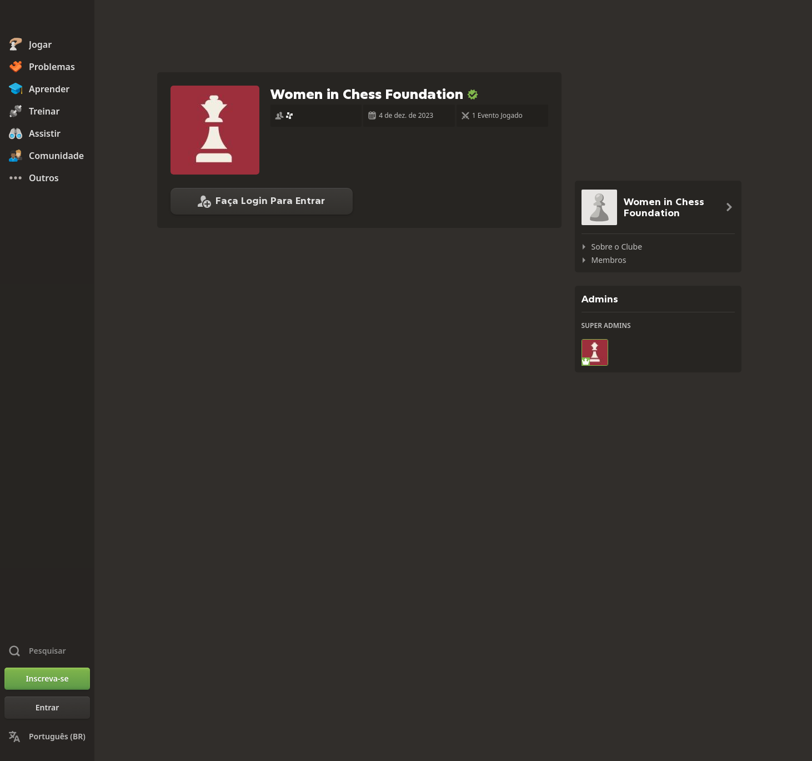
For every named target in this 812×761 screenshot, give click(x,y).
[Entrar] (47, 708)
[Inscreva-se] (47, 679)
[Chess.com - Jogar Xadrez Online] (47, 18)
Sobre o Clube (617, 246)
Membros (609, 260)
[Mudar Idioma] (47, 736)
